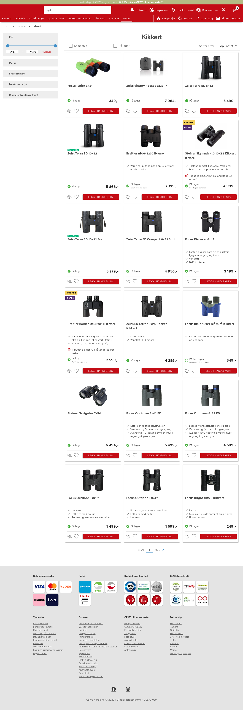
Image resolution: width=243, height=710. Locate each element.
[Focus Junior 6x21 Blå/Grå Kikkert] (210, 327)
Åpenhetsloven (87, 670)
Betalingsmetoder (88, 663)
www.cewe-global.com (91, 676)
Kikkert (173, 640)
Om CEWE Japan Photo (91, 623)
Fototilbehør (36, 18)
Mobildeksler (131, 640)
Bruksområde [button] (15, 73)
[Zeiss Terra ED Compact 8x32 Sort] (152, 240)
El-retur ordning (87, 666)
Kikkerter (100, 18)
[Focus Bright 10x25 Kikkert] (210, 497)
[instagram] (129, 689)
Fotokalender (131, 646)
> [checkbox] (70, 111)
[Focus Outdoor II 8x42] (152, 497)
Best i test (84, 673)
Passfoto (38, 643)
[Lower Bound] (12, 51)
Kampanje (80, 46)
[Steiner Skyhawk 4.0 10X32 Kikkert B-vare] (210, 155)
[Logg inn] (224, 10)
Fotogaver (129, 637)
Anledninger (130, 650)
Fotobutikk (176, 623)
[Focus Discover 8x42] (210, 240)
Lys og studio (55, 18)
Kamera (6, 18)
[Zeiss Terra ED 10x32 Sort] (93, 240)
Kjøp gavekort (40, 630)
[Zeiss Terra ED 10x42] (93, 155)
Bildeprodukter (132, 623)
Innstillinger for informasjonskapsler (98, 646)
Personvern (85, 650)
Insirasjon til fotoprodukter (93, 643)
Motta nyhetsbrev (42, 646)
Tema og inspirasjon (180, 653)
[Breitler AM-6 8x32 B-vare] (152, 155)
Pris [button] (9, 37)
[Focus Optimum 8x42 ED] (152, 414)
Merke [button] (11, 63)
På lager (123, 46)
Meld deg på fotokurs (44, 633)
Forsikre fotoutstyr (43, 627)
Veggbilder (130, 633)
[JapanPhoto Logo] (11, 13)
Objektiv (20, 18)
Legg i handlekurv (101, 111)
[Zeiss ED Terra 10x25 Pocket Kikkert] (152, 327)
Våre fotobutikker (88, 627)
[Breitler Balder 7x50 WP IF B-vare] (93, 327)
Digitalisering (40, 653)
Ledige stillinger (87, 633)
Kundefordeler (86, 637)
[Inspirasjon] (159, 10)
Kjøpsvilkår (84, 653)
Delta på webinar (42, 637)
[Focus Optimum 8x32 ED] (210, 414)
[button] (163, 550)
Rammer (114, 18)
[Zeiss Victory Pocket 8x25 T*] (152, 78)
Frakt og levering (88, 660)
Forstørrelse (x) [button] (16, 84)
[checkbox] (76, 111)
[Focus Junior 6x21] (93, 78)
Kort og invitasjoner (134, 643)
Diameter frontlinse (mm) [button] (22, 95)
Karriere (83, 630)
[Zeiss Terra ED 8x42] (210, 78)
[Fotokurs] (138, 10)
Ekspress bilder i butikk (45, 640)
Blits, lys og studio (179, 637)
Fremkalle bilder (132, 630)
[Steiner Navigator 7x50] (93, 414)
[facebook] (114, 689)
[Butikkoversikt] (182, 10)
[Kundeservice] (206, 10)
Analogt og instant (79, 18)
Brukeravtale (85, 656)
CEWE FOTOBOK (133, 627)
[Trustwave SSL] (144, 587)
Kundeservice (40, 623)
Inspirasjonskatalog (89, 640)
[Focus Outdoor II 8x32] (93, 497)
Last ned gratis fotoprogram (48, 650)
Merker (173, 650)
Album (127, 18)
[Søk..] (77, 10)
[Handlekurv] (235, 10)
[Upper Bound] (32, 51)
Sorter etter (207, 46)
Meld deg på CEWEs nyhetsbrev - (122, 2)
